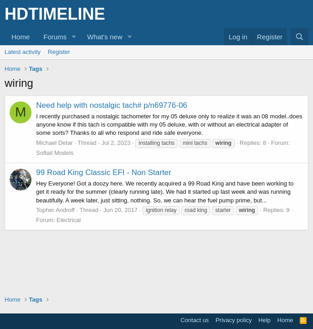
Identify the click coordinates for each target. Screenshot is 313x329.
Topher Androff (55, 210)
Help (265, 320)
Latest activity (23, 51)
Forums (55, 37)
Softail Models (55, 152)
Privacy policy (234, 320)
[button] (74, 36)
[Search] (299, 36)
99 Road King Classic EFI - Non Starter (103, 172)
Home (20, 37)
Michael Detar (54, 142)
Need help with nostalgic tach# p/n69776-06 (111, 105)
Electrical (69, 220)
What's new (104, 37)
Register (59, 51)
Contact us (194, 320)
